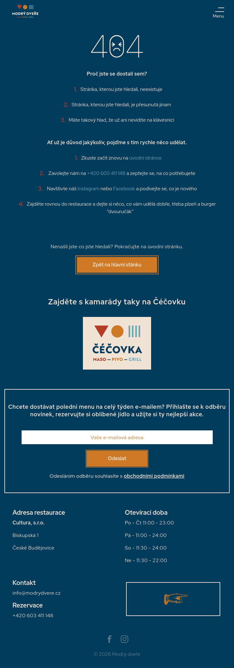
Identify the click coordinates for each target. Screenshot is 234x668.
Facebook (124, 188)
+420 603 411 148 (106, 173)
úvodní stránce (145, 158)
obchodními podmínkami (154, 476)
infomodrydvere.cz (37, 593)
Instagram (88, 188)
